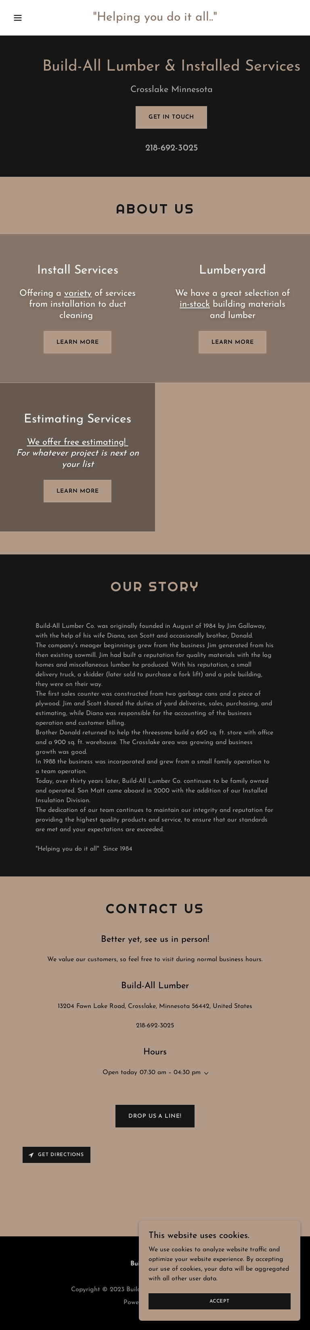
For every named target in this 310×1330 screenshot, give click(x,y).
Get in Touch (172, 117)
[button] (31, 18)
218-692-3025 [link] (171, 148)
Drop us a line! (154, 1116)
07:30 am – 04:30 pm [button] (170, 1072)
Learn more (78, 342)
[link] (155, 19)
